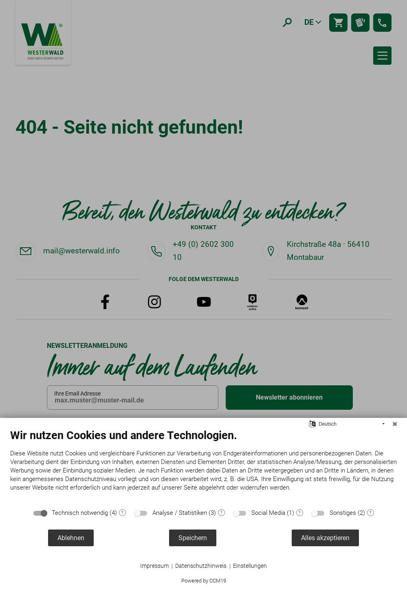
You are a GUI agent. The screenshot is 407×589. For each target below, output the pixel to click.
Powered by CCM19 (203, 581)
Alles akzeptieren (325, 538)
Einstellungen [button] (250, 566)
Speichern (192, 538)
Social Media (268, 512)
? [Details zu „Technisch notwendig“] (122, 513)
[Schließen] (395, 424)
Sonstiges (343, 512)
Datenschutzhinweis (201, 566)
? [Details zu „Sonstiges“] (370, 513)
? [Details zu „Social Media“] (299, 513)
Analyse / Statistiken (179, 512)
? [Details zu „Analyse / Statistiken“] (221, 513)
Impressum (154, 566)
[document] (203, 466)
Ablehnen (70, 538)
